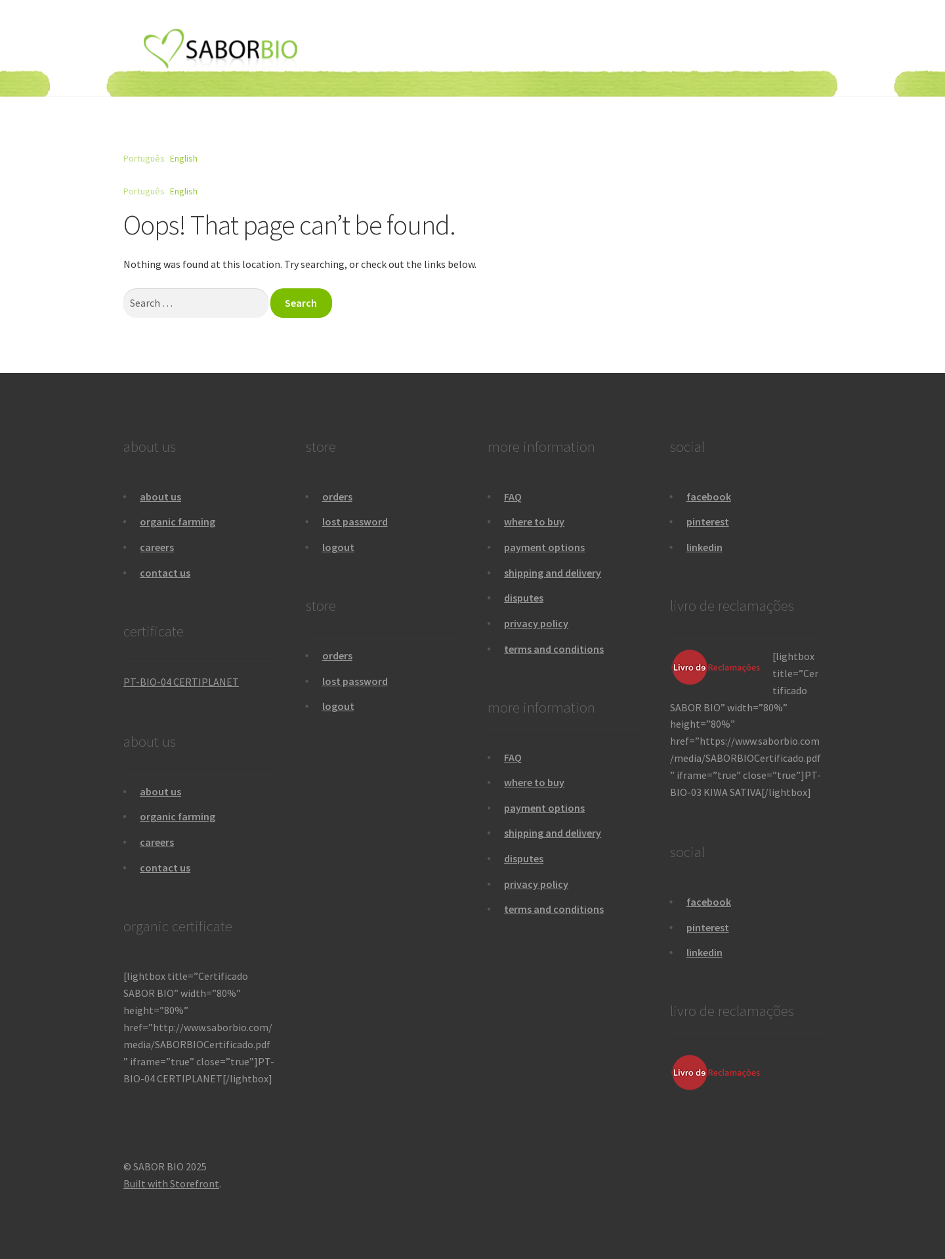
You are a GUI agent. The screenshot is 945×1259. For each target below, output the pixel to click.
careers (157, 547)
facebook (708, 496)
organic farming (177, 521)
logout (338, 547)
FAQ (513, 496)
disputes (523, 597)
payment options (544, 547)
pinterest (707, 521)
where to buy (534, 521)
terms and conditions (554, 648)
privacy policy (536, 623)
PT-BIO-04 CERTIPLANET (181, 681)
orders (337, 496)
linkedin (704, 547)
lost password (355, 521)
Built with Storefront (171, 1183)
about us (160, 496)
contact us (165, 572)
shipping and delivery (552, 572)
